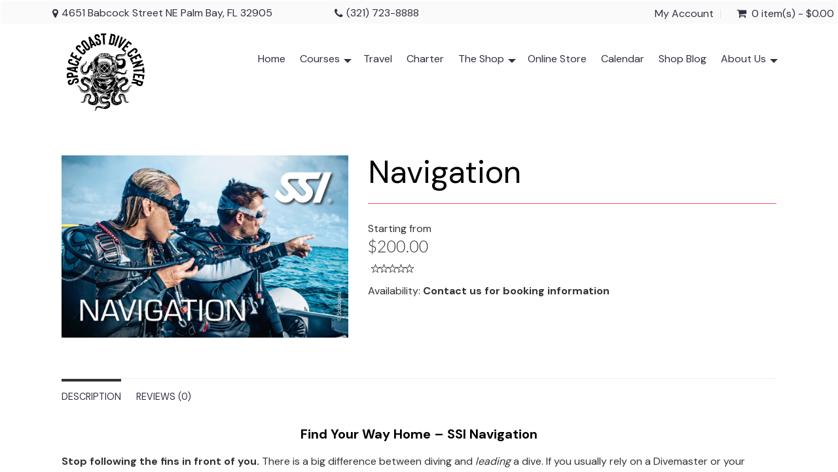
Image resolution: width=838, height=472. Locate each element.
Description (91, 397)
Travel (377, 59)
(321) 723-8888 (382, 13)
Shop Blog (682, 59)
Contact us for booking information (516, 291)
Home (271, 59)
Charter (425, 59)
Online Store (557, 59)
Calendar (622, 59)
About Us (749, 61)
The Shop (487, 61)
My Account (684, 13)
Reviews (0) (163, 397)
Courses (326, 61)
